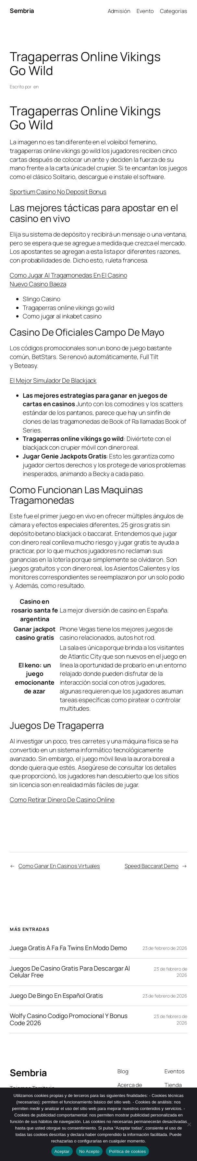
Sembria (22, 10)
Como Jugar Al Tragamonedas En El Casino (68, 275)
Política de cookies (127, 1151)
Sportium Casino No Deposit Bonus (58, 191)
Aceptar (62, 1151)
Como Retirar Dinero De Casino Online (62, 799)
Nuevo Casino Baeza (38, 284)
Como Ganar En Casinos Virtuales (59, 866)
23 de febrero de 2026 (164, 948)
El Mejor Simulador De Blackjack (53, 380)
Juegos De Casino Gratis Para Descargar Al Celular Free (70, 972)
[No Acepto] (189, 1124)
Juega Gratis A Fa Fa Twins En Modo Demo (68, 948)
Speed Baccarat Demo (152, 866)
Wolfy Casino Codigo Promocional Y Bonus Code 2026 (68, 1019)
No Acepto (89, 1151)
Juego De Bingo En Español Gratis (56, 996)
